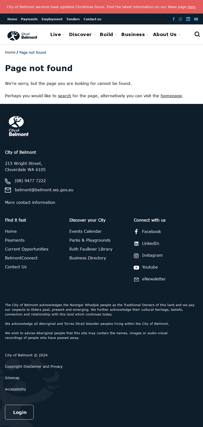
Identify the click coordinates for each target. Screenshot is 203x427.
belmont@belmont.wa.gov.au (44, 190)
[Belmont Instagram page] (180, 18)
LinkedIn (145, 243)
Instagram (147, 255)
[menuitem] (57, 34)
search (64, 96)
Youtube (145, 267)
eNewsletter (149, 279)
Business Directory (87, 258)
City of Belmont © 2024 (26, 355)
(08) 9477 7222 (30, 180)
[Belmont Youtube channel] (196, 18)
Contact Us (15, 267)
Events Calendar (85, 231)
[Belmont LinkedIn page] (188, 18)
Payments (15, 240)
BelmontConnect (21, 258)
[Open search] (197, 34)
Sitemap (12, 378)
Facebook (146, 231)
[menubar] (115, 34)
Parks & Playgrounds (89, 240)
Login (20, 412)
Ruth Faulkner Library (90, 249)
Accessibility (15, 389)
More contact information (30, 202)
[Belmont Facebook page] (174, 18)
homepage (171, 96)
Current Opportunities (26, 249)
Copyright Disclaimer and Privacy (34, 366)
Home (10, 52)
